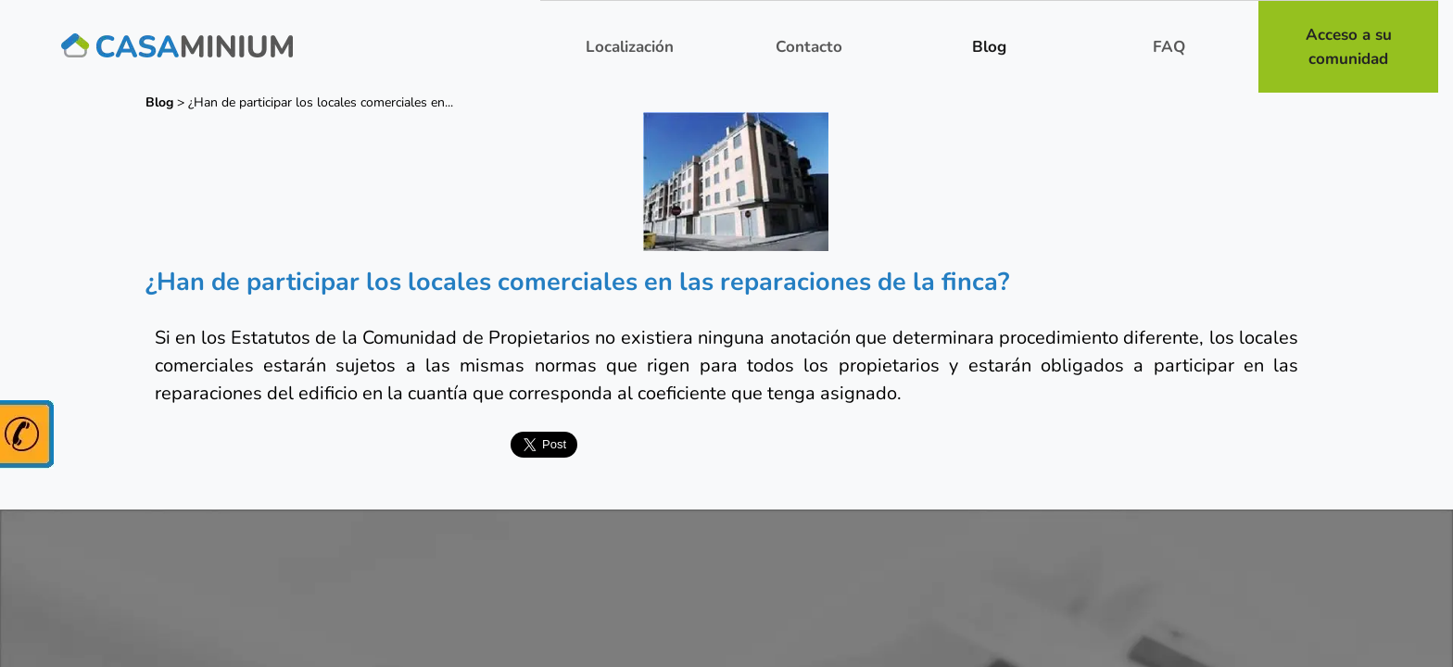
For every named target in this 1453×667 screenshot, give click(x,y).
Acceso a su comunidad (1349, 46)
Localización (630, 46)
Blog (989, 46)
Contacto (809, 46)
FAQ (1169, 46)
